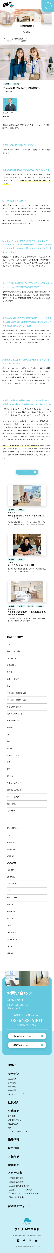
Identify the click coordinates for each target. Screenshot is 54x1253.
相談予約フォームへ (28, 1045)
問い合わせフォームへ (28, 1036)
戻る (30, 472)
